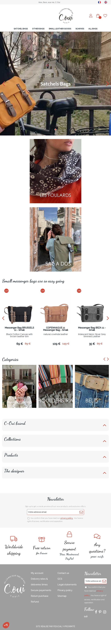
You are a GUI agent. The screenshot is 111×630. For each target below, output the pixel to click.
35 (92, 344)
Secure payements (41, 590)
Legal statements (67, 584)
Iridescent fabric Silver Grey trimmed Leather (92, 335)
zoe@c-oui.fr (97, 546)
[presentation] (3, 318)
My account (37, 573)
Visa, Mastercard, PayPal (69, 545)
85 (100, 343)
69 (19, 344)
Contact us (63, 573)
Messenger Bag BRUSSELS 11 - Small (19, 329)
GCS (59, 578)
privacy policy (66, 518)
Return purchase (39, 596)
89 (28, 343)
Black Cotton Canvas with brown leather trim (19, 335)
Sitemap (61, 596)
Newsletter (55, 499)
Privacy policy (64, 590)
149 (65, 343)
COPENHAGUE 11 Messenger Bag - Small (55, 329)
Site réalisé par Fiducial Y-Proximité (55, 626)
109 (56, 344)
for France (41, 546)
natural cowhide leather (56, 334)
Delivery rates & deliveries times (39, 581)
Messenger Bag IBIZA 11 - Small (92, 329)
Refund (35, 601)
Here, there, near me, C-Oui (49, 2)
